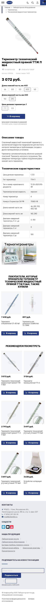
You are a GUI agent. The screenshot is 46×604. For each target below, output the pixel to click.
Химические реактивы (31, 548)
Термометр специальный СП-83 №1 (10, 323)
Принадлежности (8, 551)
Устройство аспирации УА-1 (33, 482)
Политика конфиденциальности (13, 599)
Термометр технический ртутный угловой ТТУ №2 (33, 432)
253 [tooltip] (12, 89)
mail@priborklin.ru (10, 517)
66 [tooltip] (5, 89)
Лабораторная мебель (10, 548)
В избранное (8, 69)
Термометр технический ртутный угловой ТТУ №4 (11, 482)
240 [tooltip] (12, 99)
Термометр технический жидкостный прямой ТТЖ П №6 (10, 383)
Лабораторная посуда (10, 539)
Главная (7, 7)
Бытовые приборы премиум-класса (15, 545)
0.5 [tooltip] (12, 108)
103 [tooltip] (20, 89)
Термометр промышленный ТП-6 (32, 382)
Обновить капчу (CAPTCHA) (10, 584)
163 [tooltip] (35, 89)
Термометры (12, 10)
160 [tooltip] (5, 99)
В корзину (13, 116)
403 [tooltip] (27, 89)
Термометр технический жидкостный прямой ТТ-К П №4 (11, 433)
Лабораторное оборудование (24, 7)
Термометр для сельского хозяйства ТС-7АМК (31, 323)
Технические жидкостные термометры (22, 12)
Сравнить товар (26, 69)
